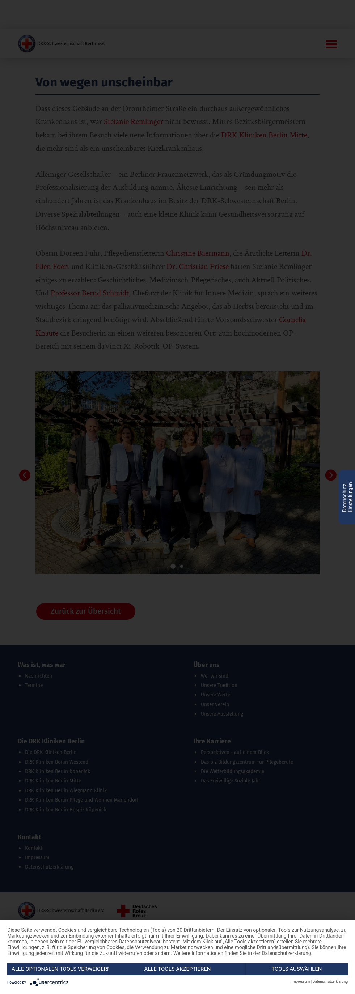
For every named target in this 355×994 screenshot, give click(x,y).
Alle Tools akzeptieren (177, 969)
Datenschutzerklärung (330, 982)
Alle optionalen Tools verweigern (60, 969)
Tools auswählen (296, 969)
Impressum (301, 982)
